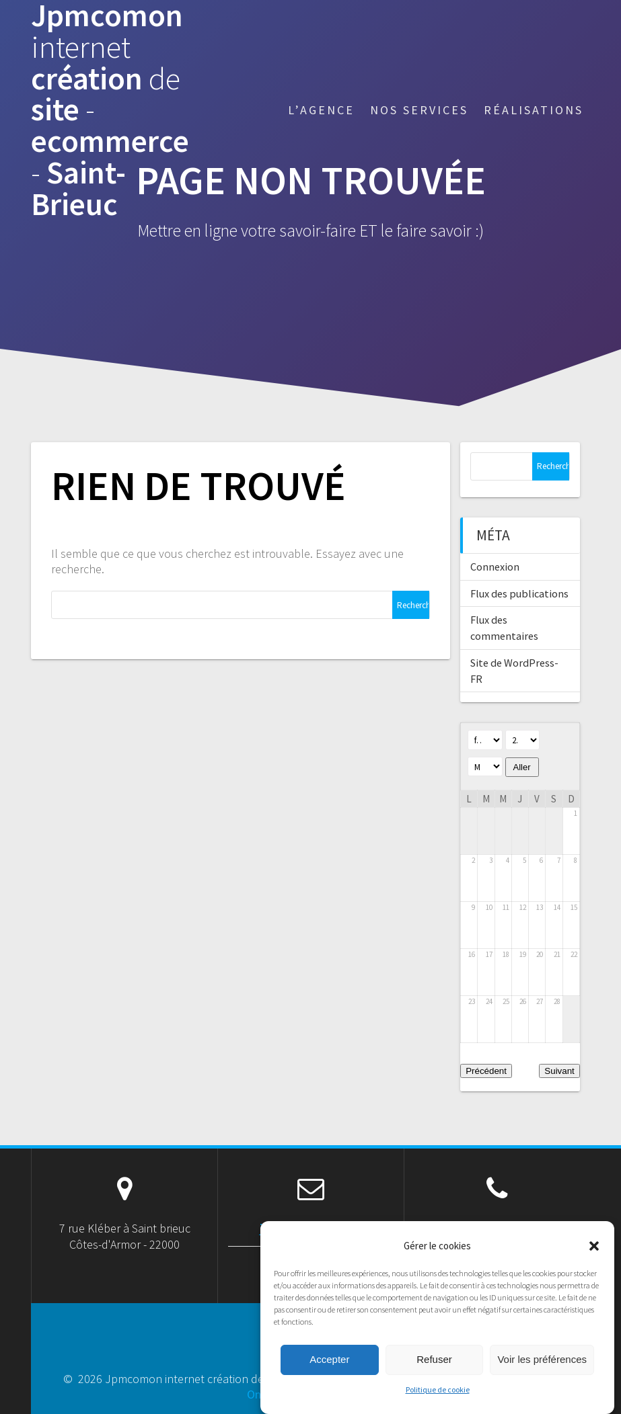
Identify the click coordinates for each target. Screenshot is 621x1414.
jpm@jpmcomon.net (311, 1228)
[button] (594, 1263)
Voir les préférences (542, 1376)
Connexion (494, 566)
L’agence (321, 110)
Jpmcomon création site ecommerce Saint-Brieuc (110, 110)
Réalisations (533, 110)
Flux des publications (519, 593)
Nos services (419, 110)
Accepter (329, 1376)
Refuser (434, 1376)
